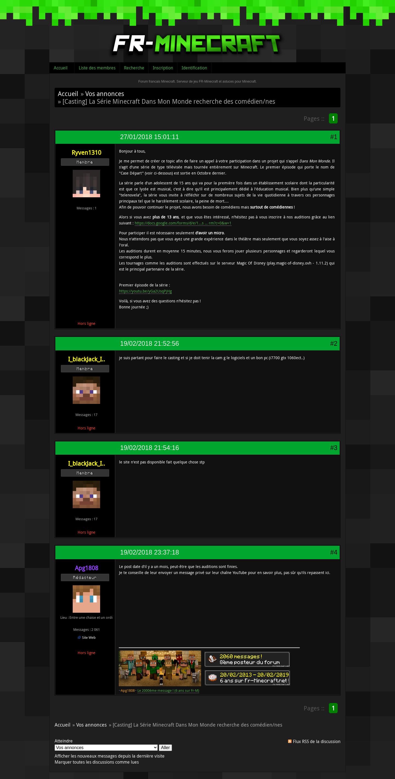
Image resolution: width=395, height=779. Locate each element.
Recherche (134, 68)
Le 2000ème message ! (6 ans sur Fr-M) (168, 690)
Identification (194, 68)
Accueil (60, 68)
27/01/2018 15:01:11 (149, 136)
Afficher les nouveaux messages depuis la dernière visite (110, 756)
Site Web (89, 637)
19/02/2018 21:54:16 (149, 447)
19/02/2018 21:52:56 (149, 343)
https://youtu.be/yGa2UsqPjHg (145, 291)
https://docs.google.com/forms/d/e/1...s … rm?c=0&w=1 (183, 223)
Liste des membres (97, 68)
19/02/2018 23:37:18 (149, 552)
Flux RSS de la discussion (316, 741)
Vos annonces (104, 93)
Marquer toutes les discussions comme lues (97, 762)
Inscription (163, 68)
